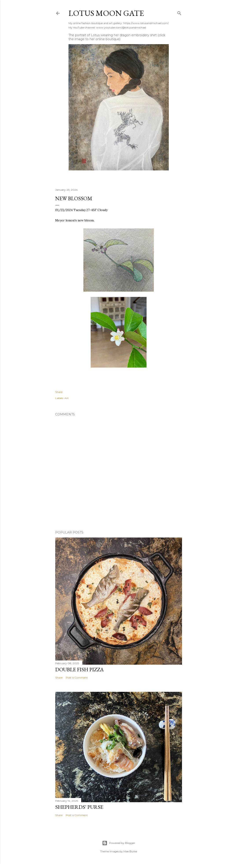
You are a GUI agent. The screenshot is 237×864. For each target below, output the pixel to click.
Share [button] (58, 392)
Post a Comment (77, 677)
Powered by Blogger (118, 843)
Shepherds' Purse (79, 807)
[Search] (179, 12)
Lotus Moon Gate (106, 13)
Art (66, 398)
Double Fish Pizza (79, 669)
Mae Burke (130, 851)
